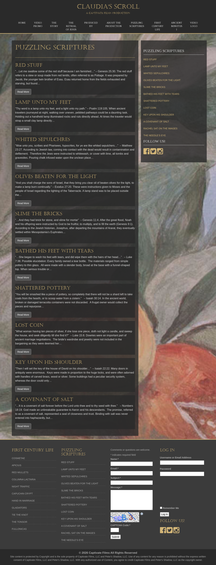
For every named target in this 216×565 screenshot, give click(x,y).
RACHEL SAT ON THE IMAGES (160, 128)
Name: (115, 459)
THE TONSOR (19, 522)
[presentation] (174, 492)
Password (165, 468)
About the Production (113, 24)
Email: (114, 468)
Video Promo (37, 24)
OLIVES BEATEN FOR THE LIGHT (56, 176)
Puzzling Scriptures (136, 24)
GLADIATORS (19, 507)
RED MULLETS (20, 472)
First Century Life (157, 26)
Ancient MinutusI (176, 26)
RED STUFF (28, 65)
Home (22, 23)
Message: (116, 487)
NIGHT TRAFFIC (21, 486)
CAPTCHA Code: (120, 525)
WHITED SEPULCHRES (42, 139)
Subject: (116, 478)
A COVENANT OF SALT (44, 399)
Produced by (91, 24)
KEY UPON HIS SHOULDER (48, 362)
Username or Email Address (175, 457)
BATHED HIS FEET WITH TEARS (54, 251)
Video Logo (194, 24)
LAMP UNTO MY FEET (43, 102)
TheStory (54, 24)
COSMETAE (18, 458)
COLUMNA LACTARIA (24, 479)
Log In (164, 514)
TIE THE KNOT (20, 514)
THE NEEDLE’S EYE (154, 135)
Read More (23, 91)
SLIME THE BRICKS (38, 214)
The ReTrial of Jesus (71, 26)
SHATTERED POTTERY (43, 288)
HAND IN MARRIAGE (23, 500)
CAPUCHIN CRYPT (22, 493)
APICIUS (16, 465)
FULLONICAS (19, 529)
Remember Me (171, 508)
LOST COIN (29, 325)
